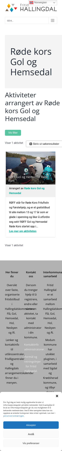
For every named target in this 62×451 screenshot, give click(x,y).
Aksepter (31, 425)
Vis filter (13, 132)
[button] (57, 396)
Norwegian (38, 3)
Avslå (31, 434)
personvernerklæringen (13, 416)
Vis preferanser (31, 443)
